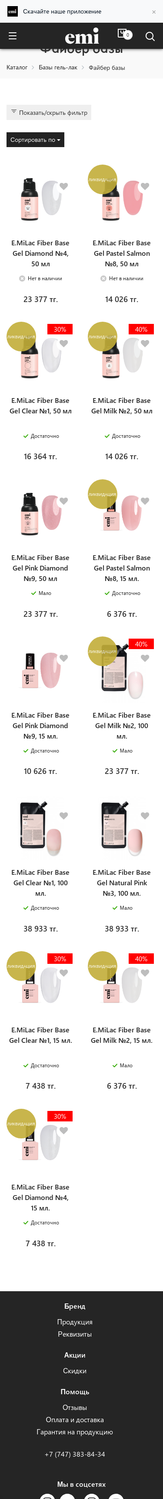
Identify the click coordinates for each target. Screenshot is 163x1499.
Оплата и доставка (74, 1419)
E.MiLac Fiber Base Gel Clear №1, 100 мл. (40, 882)
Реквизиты (75, 1333)
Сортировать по (35, 139)
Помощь (74, 1391)
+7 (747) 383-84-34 (74, 1453)
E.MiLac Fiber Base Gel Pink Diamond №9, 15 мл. (40, 725)
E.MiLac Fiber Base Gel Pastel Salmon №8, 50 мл (122, 253)
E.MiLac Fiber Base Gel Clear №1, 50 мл (41, 405)
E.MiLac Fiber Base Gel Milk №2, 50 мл (122, 405)
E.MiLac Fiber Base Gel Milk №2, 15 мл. (122, 1035)
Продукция (75, 1321)
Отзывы (75, 1407)
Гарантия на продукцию (75, 1431)
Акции (75, 1354)
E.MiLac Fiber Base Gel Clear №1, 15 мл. (40, 1035)
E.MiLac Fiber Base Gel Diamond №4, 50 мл (40, 253)
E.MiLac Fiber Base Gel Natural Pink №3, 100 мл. (122, 882)
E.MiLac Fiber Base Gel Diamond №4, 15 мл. (40, 1197)
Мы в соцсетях (81, 1484)
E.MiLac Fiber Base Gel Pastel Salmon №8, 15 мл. (122, 568)
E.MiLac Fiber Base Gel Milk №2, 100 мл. (122, 725)
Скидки (75, 1370)
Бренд (75, 1305)
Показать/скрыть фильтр (48, 112)
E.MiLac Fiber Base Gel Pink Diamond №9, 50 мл (40, 568)
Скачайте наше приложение (62, 11)
